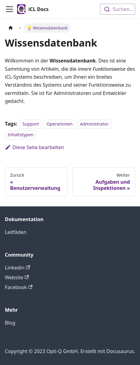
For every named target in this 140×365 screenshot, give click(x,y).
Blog (10, 322)
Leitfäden (16, 232)
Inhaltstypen (21, 134)
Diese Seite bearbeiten (34, 147)
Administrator (94, 124)
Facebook (18, 287)
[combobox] (117, 9)
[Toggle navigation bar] (9, 9)
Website (17, 277)
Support (30, 124)
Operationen (59, 124)
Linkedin (17, 267)
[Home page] (11, 28)
